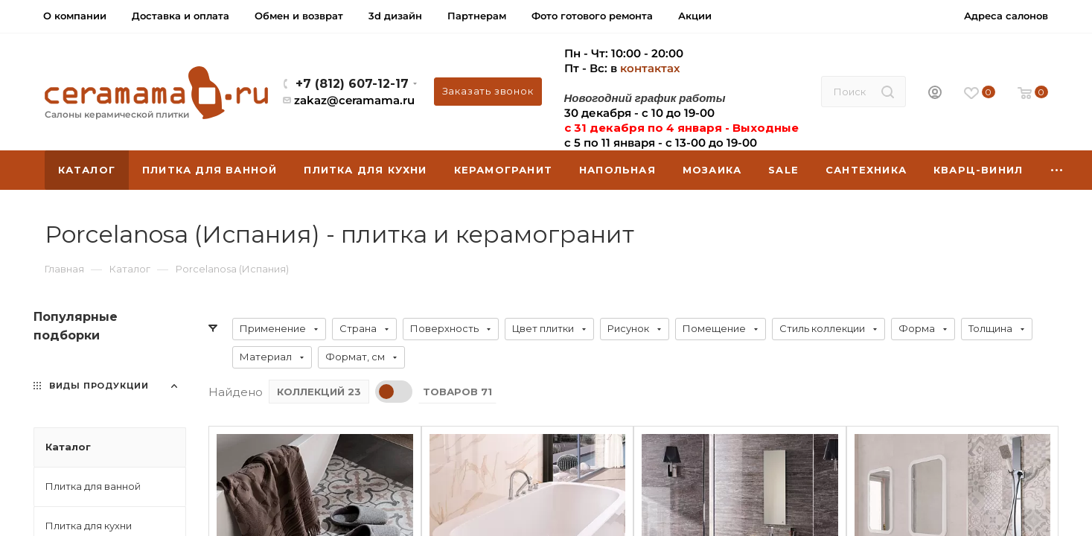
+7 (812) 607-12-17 (352, 84)
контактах (650, 68)
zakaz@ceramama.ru (354, 100)
